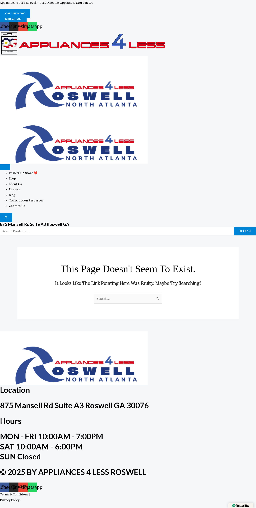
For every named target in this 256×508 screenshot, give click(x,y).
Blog (12, 195)
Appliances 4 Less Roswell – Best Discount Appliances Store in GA (46, 2)
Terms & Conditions (14, 494)
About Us (15, 184)
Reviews (14, 189)
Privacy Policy (9, 500)
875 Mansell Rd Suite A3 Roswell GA (36, 224)
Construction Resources (26, 200)
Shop (12, 178)
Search (245, 231)
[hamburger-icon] (5, 167)
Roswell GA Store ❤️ (23, 173)
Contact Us (17, 206)
